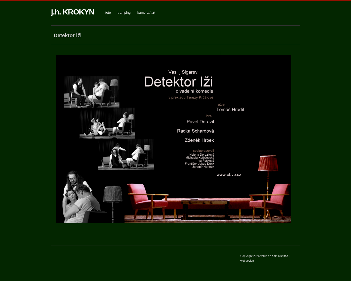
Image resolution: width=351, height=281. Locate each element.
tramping (124, 12)
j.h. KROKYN (72, 11)
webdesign (247, 260)
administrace (280, 255)
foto (108, 12)
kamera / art (146, 12)
